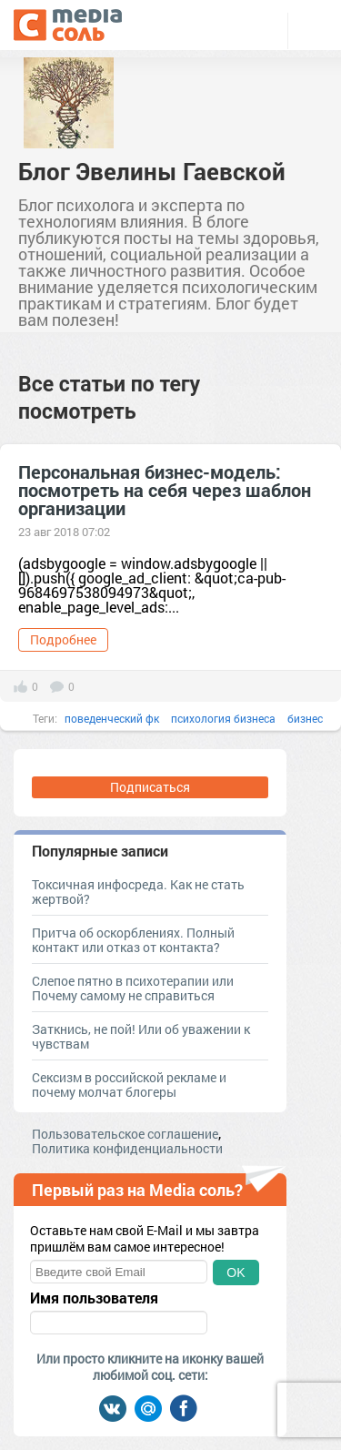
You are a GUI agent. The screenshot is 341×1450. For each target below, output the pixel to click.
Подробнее (63, 639)
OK (235, 1272)
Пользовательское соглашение (125, 1133)
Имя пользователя (94, 1298)
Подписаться (150, 787)
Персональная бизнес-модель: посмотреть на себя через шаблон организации (164, 489)
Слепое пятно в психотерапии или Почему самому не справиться (133, 988)
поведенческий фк (112, 718)
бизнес (305, 718)
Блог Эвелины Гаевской (152, 171)
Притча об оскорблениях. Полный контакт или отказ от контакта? (133, 940)
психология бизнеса (223, 718)
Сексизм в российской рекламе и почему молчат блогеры (129, 1084)
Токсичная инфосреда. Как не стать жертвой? (138, 892)
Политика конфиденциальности (127, 1148)
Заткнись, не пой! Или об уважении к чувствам (141, 1036)
